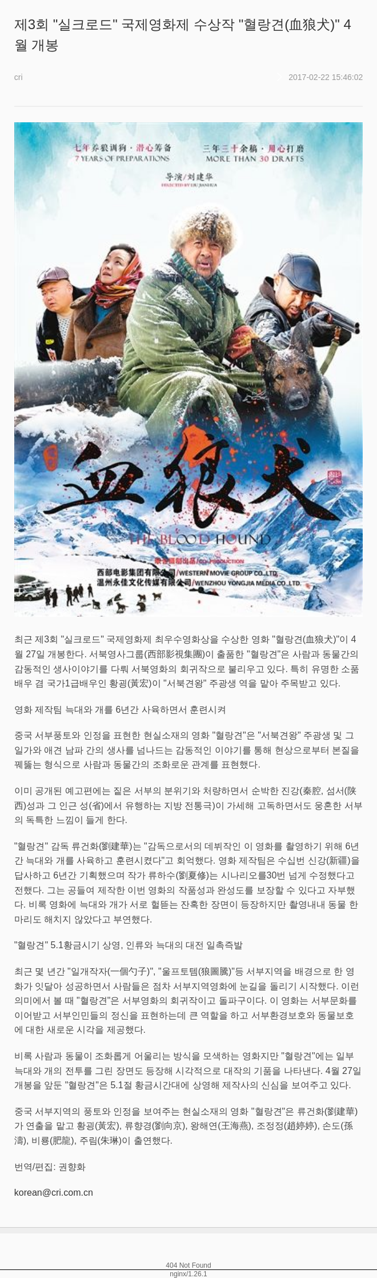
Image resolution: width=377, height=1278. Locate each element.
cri (18, 77)
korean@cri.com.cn (53, 1192)
